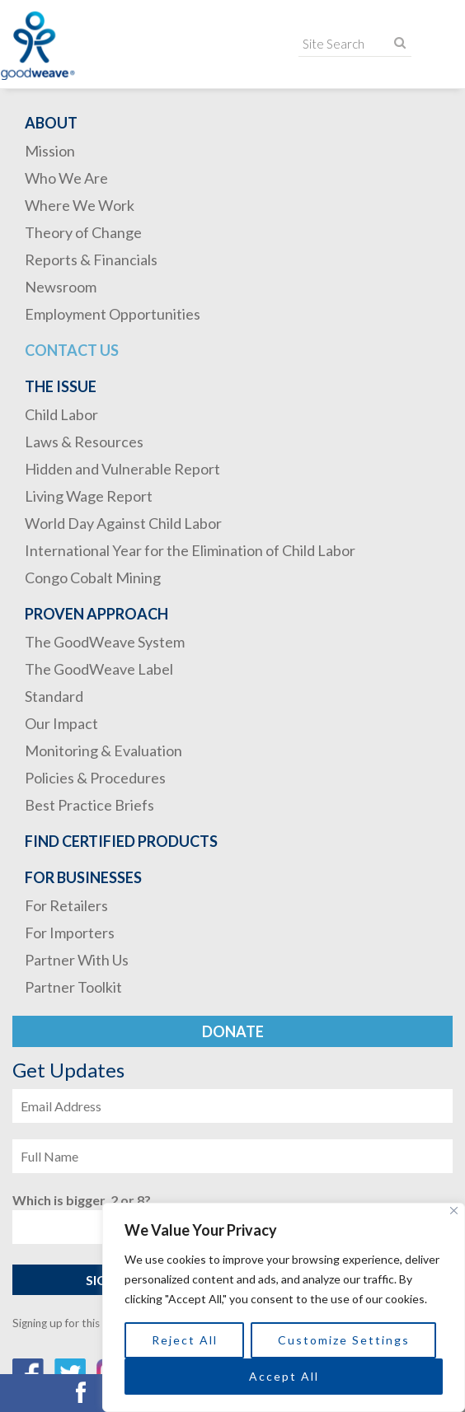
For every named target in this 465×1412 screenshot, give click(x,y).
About (51, 123)
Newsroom (60, 287)
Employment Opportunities (112, 314)
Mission (50, 151)
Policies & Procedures (95, 778)
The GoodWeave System (105, 642)
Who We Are (66, 178)
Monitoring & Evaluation (103, 750)
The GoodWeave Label (99, 669)
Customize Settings (344, 1340)
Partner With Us (77, 960)
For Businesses (83, 877)
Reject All (185, 1340)
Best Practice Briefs (89, 805)
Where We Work (79, 205)
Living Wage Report (89, 496)
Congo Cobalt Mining (93, 577)
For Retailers (66, 905)
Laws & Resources (84, 441)
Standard (54, 696)
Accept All (284, 1376)
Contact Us (72, 350)
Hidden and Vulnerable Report (122, 469)
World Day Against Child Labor (123, 523)
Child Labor (61, 414)
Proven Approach (96, 614)
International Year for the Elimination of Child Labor (190, 550)
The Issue (60, 386)
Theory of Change (83, 232)
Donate (233, 1031)
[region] (283, 1307)
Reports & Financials (91, 259)
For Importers (70, 932)
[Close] (454, 1210)
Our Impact (61, 723)
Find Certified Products (121, 841)
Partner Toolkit (73, 987)
